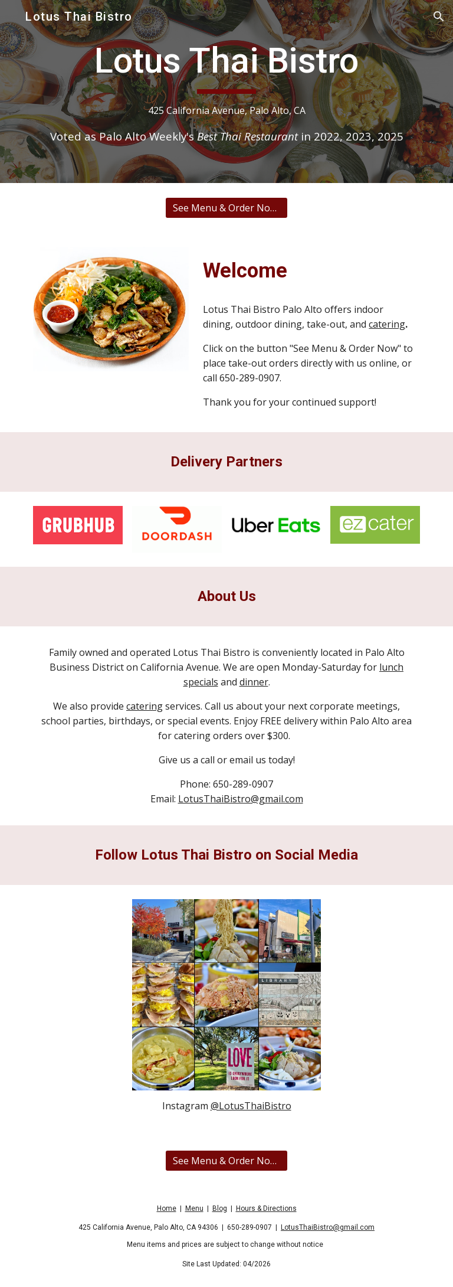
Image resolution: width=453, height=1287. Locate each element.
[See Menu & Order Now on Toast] (226, 208)
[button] (439, 16)
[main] (226, 91)
